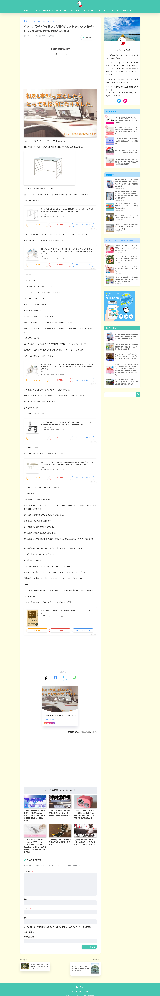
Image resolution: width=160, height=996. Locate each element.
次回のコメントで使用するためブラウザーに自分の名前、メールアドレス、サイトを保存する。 (59, 929)
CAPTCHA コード (30, 939)
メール (27, 911)
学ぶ (118, 11)
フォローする (49, 722)
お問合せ (75, 994)
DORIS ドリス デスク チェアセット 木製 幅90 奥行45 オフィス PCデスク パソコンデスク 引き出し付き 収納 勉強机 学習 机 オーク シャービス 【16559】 (67, 467)
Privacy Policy (84, 994)
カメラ (111, 11)
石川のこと (36, 11)
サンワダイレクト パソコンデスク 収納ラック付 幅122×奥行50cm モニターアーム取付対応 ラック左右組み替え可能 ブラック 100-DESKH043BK (67, 426)
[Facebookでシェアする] (55, 681)
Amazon (30, 141)
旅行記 (26, 11)
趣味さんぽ (127, 11)
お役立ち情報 (74, 11)
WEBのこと (101, 11)
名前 (27, 901)
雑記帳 (94, 734)
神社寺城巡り (48, 11)
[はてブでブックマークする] (65, 681)
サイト (26, 920)
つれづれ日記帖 (88, 11)
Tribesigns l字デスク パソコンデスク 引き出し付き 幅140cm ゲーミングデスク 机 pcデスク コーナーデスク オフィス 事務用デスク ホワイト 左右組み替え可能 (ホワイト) (67, 367)
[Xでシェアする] (46, 681)
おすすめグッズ (84, 734)
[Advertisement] (60, 73)
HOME (80, 989)
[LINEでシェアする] (74, 681)
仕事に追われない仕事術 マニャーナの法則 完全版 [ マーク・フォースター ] (67, 614)
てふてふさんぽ (79, 3)
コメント (28, 874)
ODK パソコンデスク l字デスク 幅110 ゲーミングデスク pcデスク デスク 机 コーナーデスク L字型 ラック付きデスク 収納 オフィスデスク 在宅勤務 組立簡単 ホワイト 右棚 (67, 251)
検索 (138, 397)
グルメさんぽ (61, 11)
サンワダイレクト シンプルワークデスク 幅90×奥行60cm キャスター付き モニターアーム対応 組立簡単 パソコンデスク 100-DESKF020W (66, 210)
